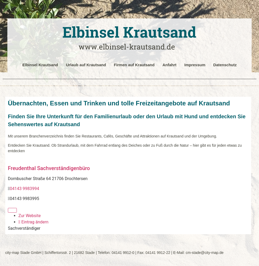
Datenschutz (225, 65)
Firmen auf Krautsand (134, 65)
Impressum (194, 65)
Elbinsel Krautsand (40, 65)
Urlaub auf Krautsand (86, 65)
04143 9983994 (24, 188)
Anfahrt (169, 65)
